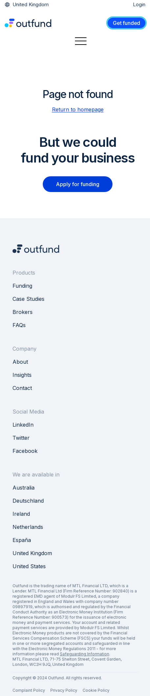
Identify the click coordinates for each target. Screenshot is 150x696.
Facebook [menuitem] (25, 451)
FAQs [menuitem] (19, 325)
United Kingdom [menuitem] (32, 553)
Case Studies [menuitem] (28, 299)
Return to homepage (78, 109)
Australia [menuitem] (23, 487)
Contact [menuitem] (22, 388)
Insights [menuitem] (22, 375)
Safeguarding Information (84, 653)
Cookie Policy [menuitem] (96, 690)
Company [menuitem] (24, 348)
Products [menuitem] (23, 272)
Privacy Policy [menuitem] (63, 690)
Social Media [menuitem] (28, 411)
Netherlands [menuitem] (27, 527)
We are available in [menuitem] (36, 474)
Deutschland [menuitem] (28, 500)
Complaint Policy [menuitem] (28, 690)
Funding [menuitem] (22, 285)
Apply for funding (77, 184)
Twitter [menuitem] (21, 438)
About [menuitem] (20, 361)
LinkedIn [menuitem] (23, 424)
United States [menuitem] (29, 566)
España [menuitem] (21, 540)
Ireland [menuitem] (21, 514)
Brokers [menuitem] (22, 312)
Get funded (126, 23)
